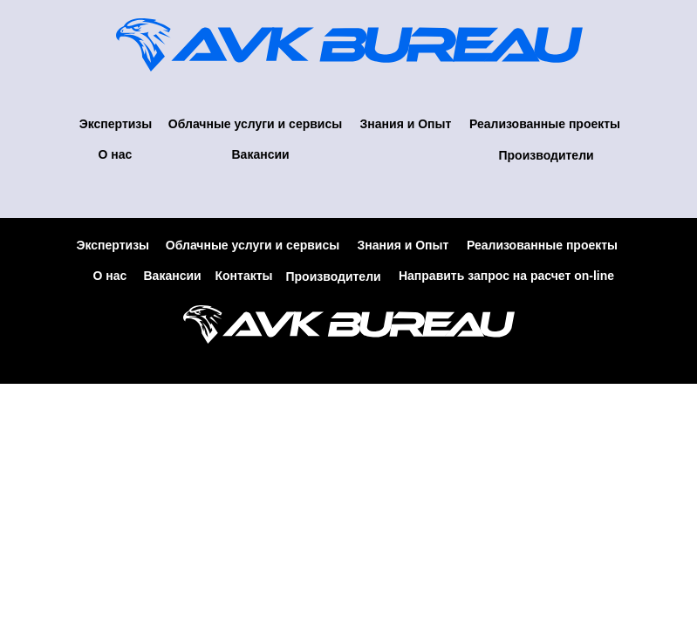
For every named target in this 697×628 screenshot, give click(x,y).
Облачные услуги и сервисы (255, 124)
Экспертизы (116, 124)
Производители (546, 155)
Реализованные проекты (544, 124)
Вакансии (261, 154)
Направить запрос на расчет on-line (506, 276)
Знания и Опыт (406, 124)
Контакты (244, 276)
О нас (116, 154)
